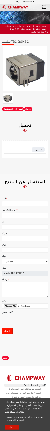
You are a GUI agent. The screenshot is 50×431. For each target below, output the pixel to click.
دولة (4, 256)
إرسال (7, 331)
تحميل (28, 109)
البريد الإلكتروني (9, 210)
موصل (21, 26)
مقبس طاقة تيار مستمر (36, 26)
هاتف (4, 221)
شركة (4, 233)
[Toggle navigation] (44, 7)
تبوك (4, 244)
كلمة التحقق (7, 312)
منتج (15, 26)
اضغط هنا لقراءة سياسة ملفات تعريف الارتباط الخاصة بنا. (24, 419)
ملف (4, 300)
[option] (25, 68)
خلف (5, 358)
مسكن (8, 26)
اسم (4, 198)
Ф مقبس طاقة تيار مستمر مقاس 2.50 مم (28, 29)
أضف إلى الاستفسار (13, 109)
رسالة (5, 279)
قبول (11, 427)
